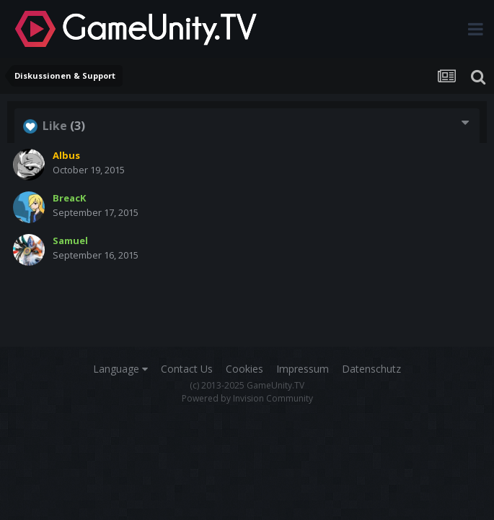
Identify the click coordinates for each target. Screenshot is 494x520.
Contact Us (187, 369)
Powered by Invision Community (247, 398)
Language (120, 369)
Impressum (302, 369)
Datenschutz (371, 369)
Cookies (244, 369)
